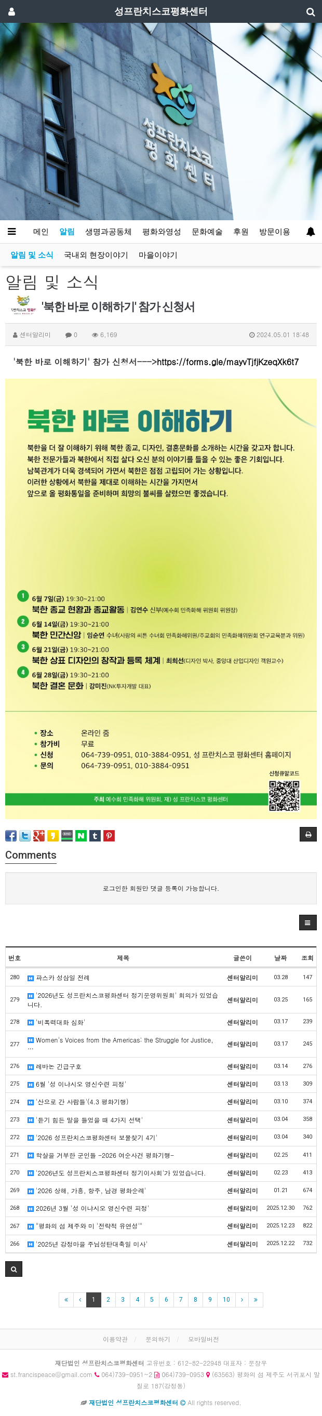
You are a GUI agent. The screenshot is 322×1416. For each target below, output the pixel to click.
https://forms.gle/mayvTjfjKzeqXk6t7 (228, 362)
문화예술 (207, 231)
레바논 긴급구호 (55, 1066)
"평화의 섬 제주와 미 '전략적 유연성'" (85, 1225)
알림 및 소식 (31, 255)
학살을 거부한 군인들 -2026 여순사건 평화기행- (101, 1155)
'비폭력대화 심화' (56, 1022)
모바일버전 (203, 1338)
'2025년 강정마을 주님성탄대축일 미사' (87, 1243)
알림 (67, 231)
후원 (241, 231)
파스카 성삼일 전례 (59, 977)
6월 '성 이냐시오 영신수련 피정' (77, 1083)
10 (226, 1299)
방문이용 (274, 231)
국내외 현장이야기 (96, 255)
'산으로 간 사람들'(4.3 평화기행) (78, 1101)
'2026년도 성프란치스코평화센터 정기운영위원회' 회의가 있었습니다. (123, 999)
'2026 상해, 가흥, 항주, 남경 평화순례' (87, 1190)
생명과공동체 (108, 231)
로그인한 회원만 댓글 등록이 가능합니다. (161, 888)
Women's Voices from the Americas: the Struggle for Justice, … (120, 1044)
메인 (41, 231)
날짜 (280, 957)
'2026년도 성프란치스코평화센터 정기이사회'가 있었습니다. (117, 1172)
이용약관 (115, 1338)
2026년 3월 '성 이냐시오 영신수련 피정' (88, 1208)
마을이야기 (158, 255)
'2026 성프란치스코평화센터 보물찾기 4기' (92, 1137)
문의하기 (157, 1338)
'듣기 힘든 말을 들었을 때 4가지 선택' (85, 1119)
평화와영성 (161, 231)
